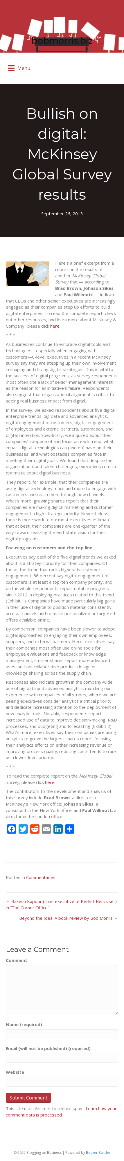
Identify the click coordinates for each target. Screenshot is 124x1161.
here (55, 326)
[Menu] (19, 68)
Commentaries (40, 877)
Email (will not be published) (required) (48, 1048)
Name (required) (24, 1024)
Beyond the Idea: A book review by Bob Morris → (68, 918)
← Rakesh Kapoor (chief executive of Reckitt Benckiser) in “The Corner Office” (61, 904)
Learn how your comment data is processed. (61, 1112)
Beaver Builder (98, 1152)
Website (15, 1072)
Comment (16, 960)
